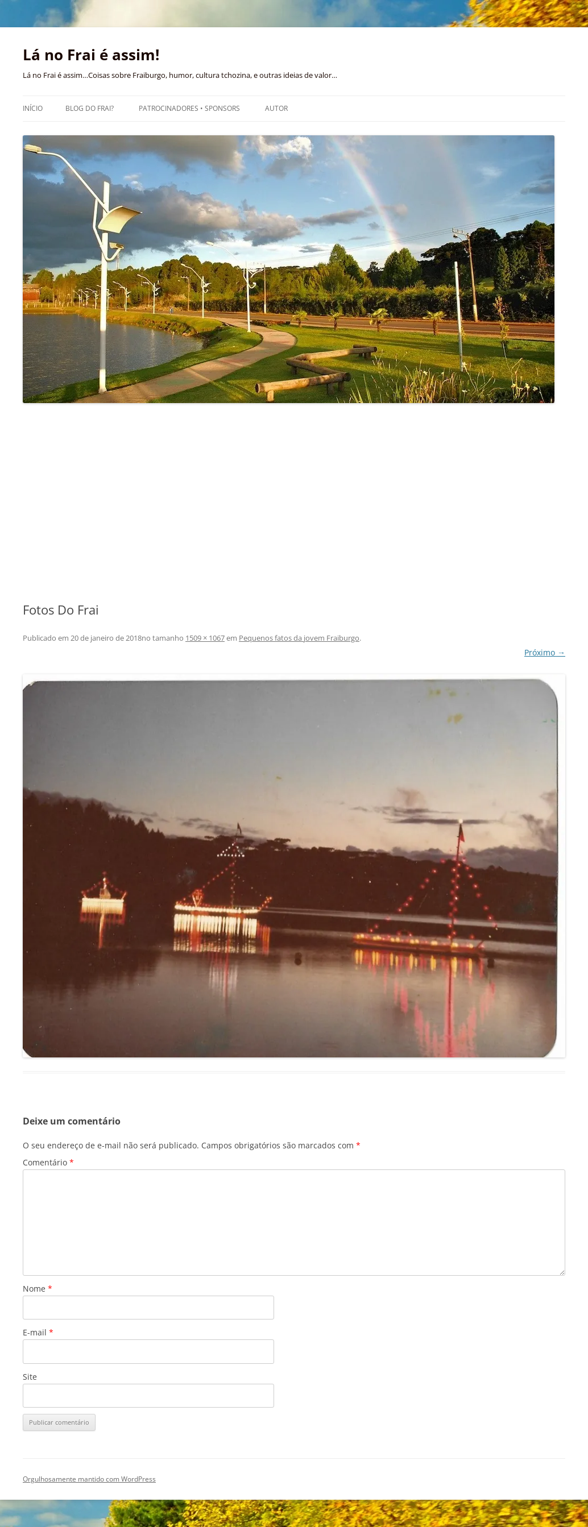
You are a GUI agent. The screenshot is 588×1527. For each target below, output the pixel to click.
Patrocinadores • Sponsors (189, 108)
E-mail (38, 1332)
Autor (276, 108)
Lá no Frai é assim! (91, 54)
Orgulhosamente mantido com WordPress (89, 1479)
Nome (37, 1288)
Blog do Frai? (89, 108)
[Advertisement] (294, 503)
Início (33, 108)
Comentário (48, 1162)
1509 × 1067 (205, 638)
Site (30, 1376)
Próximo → (544, 652)
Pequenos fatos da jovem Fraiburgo (299, 638)
